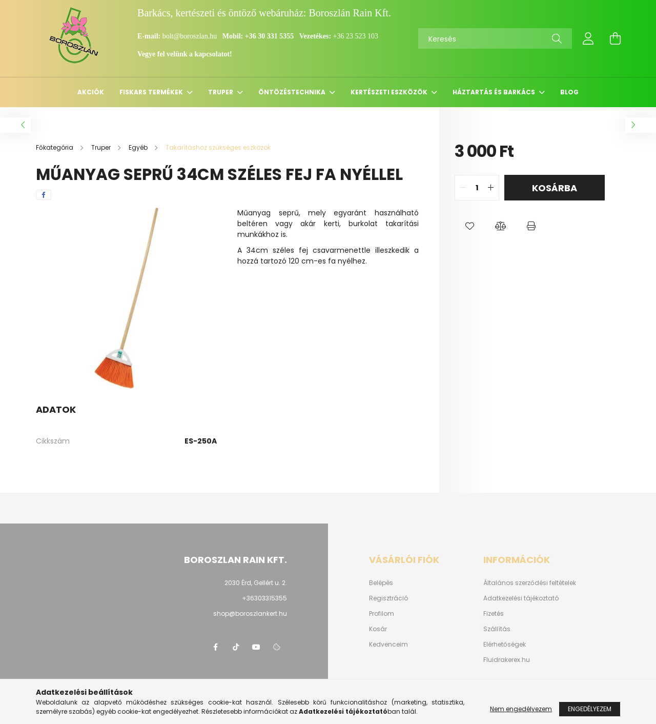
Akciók (90, 92)
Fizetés (493, 613)
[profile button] (588, 38)
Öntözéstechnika (292, 92)
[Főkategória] (55, 147)
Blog (569, 92)
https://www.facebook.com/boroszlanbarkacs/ (215, 647)
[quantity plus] (491, 187)
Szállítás (496, 629)
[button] (470, 226)
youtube (256, 647)
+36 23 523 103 (355, 36)
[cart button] (615, 38)
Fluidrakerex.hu (506, 659)
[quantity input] (476, 187)
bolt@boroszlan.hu (190, 36)
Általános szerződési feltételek (529, 583)
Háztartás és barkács (495, 92)
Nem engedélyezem (521, 712)
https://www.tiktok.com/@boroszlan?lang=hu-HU (235, 647)
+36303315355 (264, 598)
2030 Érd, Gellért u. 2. (255, 582)
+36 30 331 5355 (269, 36)
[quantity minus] (462, 187)
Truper (221, 92)
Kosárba (554, 188)
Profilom (381, 613)
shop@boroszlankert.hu (250, 613)
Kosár (378, 629)
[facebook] (43, 195)
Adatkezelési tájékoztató (521, 598)
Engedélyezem (589, 712)
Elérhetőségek (504, 644)
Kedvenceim (388, 644)
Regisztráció (388, 598)
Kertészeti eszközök (390, 92)
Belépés (381, 583)
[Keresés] (495, 38)
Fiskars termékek (151, 92)
